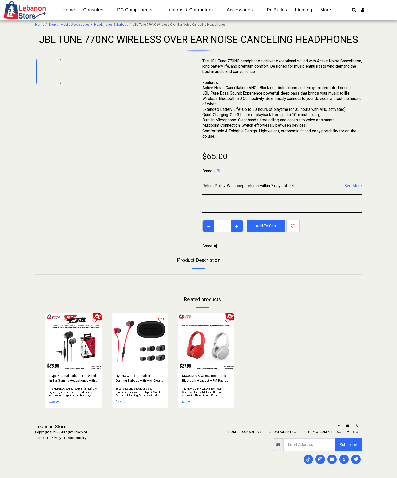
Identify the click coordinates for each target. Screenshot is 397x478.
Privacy (56, 438)
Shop (52, 24)
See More (353, 185)
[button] (354, 10)
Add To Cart (266, 226)
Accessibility (77, 438)
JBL (217, 171)
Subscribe (348, 444)
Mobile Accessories (75, 24)
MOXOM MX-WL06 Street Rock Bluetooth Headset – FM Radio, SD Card (204, 378)
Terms (39, 438)
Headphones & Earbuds (111, 24)
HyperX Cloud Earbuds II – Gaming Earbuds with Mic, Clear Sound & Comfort (138, 378)
